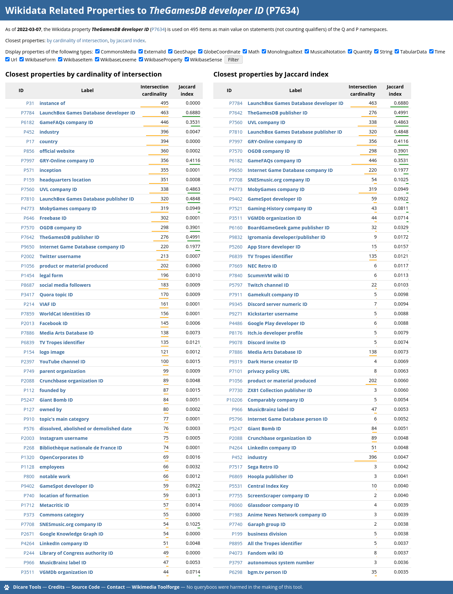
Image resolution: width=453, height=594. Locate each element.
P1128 (27, 467)
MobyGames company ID (68, 208)
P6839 (27, 342)
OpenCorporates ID (62, 457)
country (49, 141)
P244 (29, 553)
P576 (29, 428)
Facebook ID (54, 323)
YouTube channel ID (62, 361)
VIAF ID (48, 304)
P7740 (235, 524)
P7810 (27, 199)
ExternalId (155, 52)
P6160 (235, 227)
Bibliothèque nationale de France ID (81, 448)
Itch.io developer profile (275, 333)
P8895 (235, 543)
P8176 (235, 333)
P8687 (27, 285)
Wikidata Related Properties (70, 10)
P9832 (235, 237)
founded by (53, 390)
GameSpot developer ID (67, 486)
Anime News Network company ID (287, 515)
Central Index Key (268, 486)
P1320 (27, 457)
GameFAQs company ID (66, 122)
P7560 (27, 189)
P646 (29, 218)
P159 (29, 180)
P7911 (235, 294)
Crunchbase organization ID (71, 381)
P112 (29, 390)
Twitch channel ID (268, 285)
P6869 (235, 476)
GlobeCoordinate (222, 52)
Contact (116, 587)
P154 (29, 352)
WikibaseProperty (163, 59)
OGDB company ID (60, 227)
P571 (29, 170)
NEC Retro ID (262, 266)
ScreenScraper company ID (278, 495)
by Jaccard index (127, 40)
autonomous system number (281, 562)
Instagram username (64, 438)
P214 (29, 304)
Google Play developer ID (276, 323)
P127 (29, 409)
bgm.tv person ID (267, 572)
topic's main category (64, 419)
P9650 (27, 247)
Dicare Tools (27, 587)
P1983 (235, 515)
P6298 (235, 572)
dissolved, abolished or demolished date (86, 428)
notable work (55, 476)
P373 (29, 515)
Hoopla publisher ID (270, 476)
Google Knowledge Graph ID (72, 534)
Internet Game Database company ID (82, 247)
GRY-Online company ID (67, 160)
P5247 (27, 400)
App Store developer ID (274, 247)
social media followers (65, 285)
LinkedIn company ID (64, 543)
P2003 (27, 438)
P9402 (27, 486)
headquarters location (65, 180)
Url (14, 59)
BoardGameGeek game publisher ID (288, 227)
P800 (29, 476)
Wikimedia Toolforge (155, 587)
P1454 (27, 275)
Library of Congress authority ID (76, 553)
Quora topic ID (56, 294)
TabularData (413, 52)
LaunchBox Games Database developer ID (87, 113)
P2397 (27, 361)
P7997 (27, 160)
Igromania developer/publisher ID (286, 237)
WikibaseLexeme (118, 59)
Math (253, 52)
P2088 (27, 381)
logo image (52, 352)
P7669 (235, 266)
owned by (51, 409)
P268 (29, 448)
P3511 (27, 572)
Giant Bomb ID (56, 400)
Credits (56, 587)
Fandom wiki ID (265, 553)
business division (267, 534)
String (386, 52)
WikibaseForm (40, 59)
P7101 (235, 371)
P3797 (235, 562)
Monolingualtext (284, 52)
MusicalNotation (328, 52)
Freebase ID (53, 218)
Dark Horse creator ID (273, 361)
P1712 (27, 505)
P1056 (27, 266)
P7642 (27, 237)
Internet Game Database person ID (287, 419)
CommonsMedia (118, 52)
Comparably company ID (276, 400)
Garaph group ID (267, 524)
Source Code (86, 587)
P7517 (235, 467)
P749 (29, 371)
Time (440, 52)
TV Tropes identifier (62, 342)
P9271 (235, 314)
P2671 (27, 534)
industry (49, 132)
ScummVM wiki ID (268, 275)
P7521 (235, 208)
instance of (52, 103)
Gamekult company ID (273, 294)
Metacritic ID (54, 505)
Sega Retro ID (263, 467)
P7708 (27, 524)
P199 (237, 534)
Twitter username (60, 256)
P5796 (235, 419)
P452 (29, 132)
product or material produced (74, 266)
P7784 (27, 113)
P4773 (27, 208)
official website (57, 151)
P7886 (27, 333)
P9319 (235, 361)
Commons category (62, 515)
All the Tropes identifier (275, 543)
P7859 (27, 314)
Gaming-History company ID (280, 208)
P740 (29, 495)
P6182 (27, 122)
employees (52, 467)
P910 (29, 419)
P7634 (158, 29)
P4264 (27, 543)
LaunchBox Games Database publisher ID (87, 199)
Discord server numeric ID (277, 304)
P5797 (235, 285)
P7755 (235, 495)
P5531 (235, 486)
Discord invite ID (267, 342)
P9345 (235, 304)
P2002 (27, 256)
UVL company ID (58, 189)
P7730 (235, 390)
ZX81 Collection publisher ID (280, 390)
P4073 (235, 553)
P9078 (235, 342)
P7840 (235, 275)
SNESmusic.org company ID (71, 524)
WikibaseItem (78, 59)
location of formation (64, 495)
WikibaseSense (206, 59)
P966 (29, 562)
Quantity (362, 52)
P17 (30, 141)
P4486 (235, 323)
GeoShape (185, 52)
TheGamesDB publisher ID (69, 237)
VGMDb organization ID (66, 572)
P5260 (235, 247)
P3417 (27, 294)
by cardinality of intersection (77, 40)
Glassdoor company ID (273, 505)
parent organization (62, 371)
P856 (29, 151)
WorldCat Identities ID (65, 314)
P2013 (27, 323)
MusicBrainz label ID (63, 562)
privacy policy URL (268, 371)
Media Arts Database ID (67, 333)
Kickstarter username (273, 314)
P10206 (234, 400)
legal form (51, 275)
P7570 (27, 227)
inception (50, 170)
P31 (30, 103)
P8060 (235, 505)
